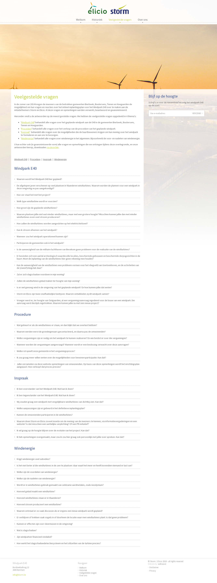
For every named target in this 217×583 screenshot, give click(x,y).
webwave (162, 564)
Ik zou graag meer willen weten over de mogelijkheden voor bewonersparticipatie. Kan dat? (61, 357)
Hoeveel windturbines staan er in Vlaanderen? (39, 497)
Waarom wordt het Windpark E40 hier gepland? (39, 179)
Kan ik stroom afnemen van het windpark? (37, 230)
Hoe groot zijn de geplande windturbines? (37, 207)
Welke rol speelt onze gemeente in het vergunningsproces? (46, 351)
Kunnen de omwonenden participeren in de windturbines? (45, 414)
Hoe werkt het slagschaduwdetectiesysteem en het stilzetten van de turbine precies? (59, 543)
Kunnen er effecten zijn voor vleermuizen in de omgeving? (45, 523)
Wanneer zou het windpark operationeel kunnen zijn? (42, 236)
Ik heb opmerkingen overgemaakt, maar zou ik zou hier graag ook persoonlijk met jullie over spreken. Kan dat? (70, 437)
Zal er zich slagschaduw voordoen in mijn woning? (41, 274)
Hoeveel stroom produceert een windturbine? (39, 504)
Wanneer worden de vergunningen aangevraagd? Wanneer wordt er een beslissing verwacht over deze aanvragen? (73, 344)
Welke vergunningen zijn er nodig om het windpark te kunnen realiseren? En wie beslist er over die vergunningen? (72, 338)
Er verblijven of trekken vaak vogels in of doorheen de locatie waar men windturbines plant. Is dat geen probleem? (72, 517)
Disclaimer (153, 567)
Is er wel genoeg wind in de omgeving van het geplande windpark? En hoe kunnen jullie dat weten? (64, 287)
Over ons (143, 19)
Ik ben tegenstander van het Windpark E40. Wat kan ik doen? (46, 395)
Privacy (152, 570)
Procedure (26, 128)
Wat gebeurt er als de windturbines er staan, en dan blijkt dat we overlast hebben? (57, 325)
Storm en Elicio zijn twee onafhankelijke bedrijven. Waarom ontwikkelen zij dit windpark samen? (63, 293)
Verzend (196, 113)
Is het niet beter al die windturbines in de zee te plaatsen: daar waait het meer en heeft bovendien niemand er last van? (74, 465)
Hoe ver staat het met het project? (33, 194)
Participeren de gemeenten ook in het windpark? (40, 242)
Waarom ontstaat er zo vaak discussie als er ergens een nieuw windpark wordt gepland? (60, 510)
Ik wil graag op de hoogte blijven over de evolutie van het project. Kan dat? (53, 430)
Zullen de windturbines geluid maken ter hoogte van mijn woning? (48, 280)
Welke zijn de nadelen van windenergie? (36, 478)
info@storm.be (19, 574)
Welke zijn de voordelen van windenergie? (37, 472)
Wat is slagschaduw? (27, 530)
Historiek (97, 19)
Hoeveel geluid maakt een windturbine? (36, 491)
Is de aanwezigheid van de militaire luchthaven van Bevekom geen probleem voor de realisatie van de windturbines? (73, 249)
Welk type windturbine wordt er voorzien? (37, 201)
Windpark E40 (27, 122)
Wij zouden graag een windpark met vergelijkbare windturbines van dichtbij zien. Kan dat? (60, 401)
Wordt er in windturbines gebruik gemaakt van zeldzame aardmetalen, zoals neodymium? (60, 484)
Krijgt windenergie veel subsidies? (33, 459)
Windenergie (27, 138)
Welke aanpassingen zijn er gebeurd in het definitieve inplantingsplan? (51, 408)
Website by (152, 564)
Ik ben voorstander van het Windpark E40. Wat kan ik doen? (45, 388)
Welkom (80, 19)
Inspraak (25, 132)
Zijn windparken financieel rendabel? (34, 536)
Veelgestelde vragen (120, 19)
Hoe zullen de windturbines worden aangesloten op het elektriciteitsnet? (52, 223)
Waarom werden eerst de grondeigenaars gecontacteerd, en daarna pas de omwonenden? (61, 331)
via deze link (53, 147)
